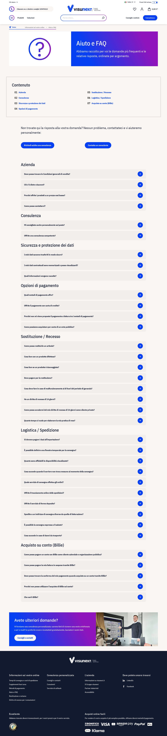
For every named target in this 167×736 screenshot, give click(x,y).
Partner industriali (91, 688)
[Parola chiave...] (80, 18)
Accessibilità (89, 692)
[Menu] (11, 17)
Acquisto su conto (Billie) (102, 103)
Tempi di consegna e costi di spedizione (23, 680)
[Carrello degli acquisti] (153, 9)
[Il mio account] (142, 9)
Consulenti (51, 684)
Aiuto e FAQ (13, 692)
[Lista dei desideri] (134, 9)
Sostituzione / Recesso (101, 92)
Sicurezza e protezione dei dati (35, 103)
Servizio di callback (54, 688)
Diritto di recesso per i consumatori (22, 700)
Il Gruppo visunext (92, 684)
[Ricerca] (103, 18)
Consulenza (27, 97)
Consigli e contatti (53, 680)
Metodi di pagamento (17, 688)
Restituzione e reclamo (17, 696)
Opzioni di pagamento (31, 108)
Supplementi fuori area (17, 684)
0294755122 (44, 9)
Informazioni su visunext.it (95, 680)
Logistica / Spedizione (101, 97)
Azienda (25, 92)
